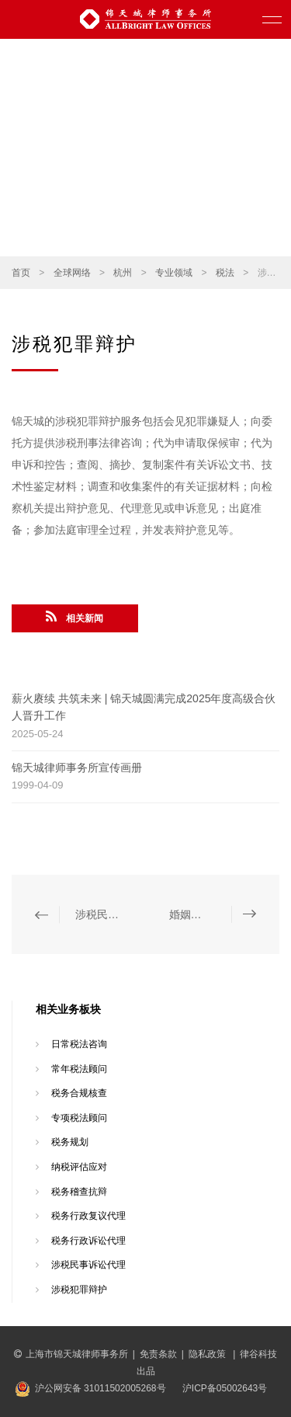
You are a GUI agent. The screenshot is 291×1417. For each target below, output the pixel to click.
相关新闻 (74, 617)
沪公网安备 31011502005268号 (100, 1388)
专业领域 (173, 272)
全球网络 (72, 272)
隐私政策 (208, 1354)
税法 (225, 272)
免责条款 (158, 1354)
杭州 (122, 272)
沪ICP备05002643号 (224, 1388)
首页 (21, 272)
